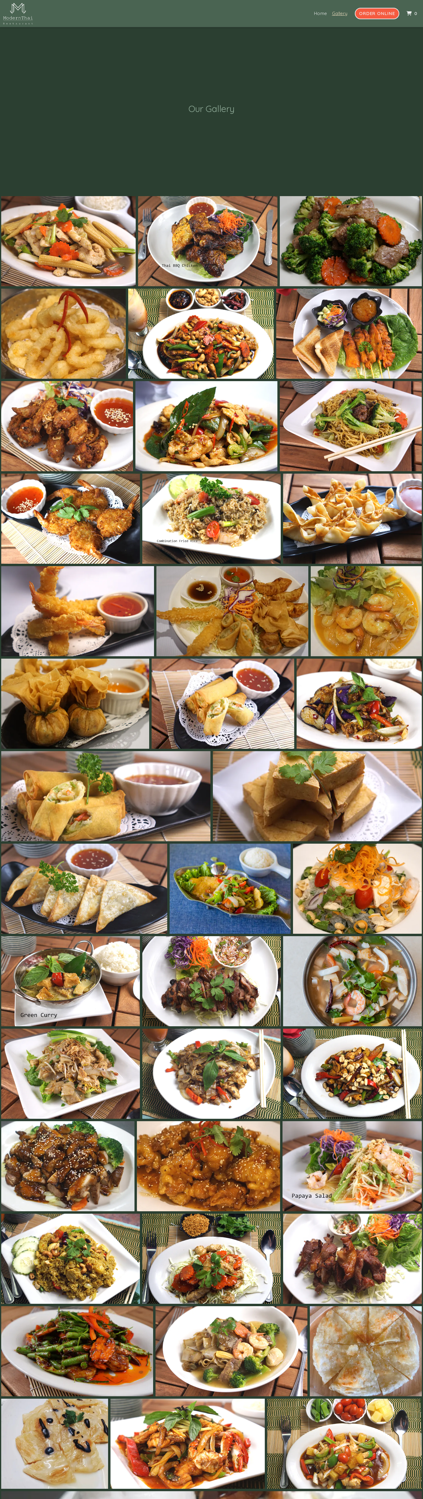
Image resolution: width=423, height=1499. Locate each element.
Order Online (377, 13)
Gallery (340, 13)
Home (320, 13)
